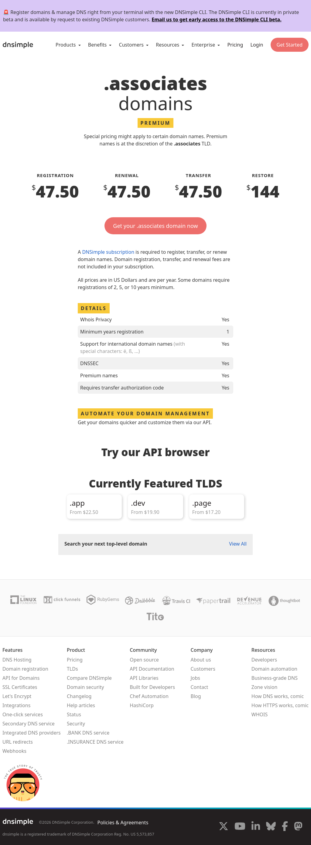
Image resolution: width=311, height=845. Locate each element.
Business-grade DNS (274, 678)
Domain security (85, 687)
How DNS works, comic (277, 696)
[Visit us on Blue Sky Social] (271, 827)
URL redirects (17, 742)
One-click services (22, 714)
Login (257, 44)
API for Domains (20, 678)
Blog (195, 696)
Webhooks (14, 751)
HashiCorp (142, 705)
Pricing (235, 44)
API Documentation (152, 668)
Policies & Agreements (122, 822)
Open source (144, 659)
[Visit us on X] (223, 827)
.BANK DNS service (88, 732)
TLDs (72, 668)
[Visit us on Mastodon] (298, 827)
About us (200, 659)
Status (74, 714)
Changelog (79, 696)
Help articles (81, 705)
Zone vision (264, 687)
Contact (199, 687)
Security (76, 723)
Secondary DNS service (28, 723)
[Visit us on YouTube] (239, 827)
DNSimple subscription (108, 252)
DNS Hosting (17, 659)
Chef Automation (149, 696)
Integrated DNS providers (31, 732)
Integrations (16, 705)
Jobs (195, 678)
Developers (264, 659)
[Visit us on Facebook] (285, 827)
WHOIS (259, 714)
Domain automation (274, 668)
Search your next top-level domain (105, 543)
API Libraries (144, 678)
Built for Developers (152, 687)
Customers (202, 668)
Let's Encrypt (16, 696)
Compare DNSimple (89, 678)
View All (238, 543)
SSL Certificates (19, 687)
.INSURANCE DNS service (95, 742)
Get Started (289, 44)
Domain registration (25, 668)
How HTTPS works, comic (280, 705)
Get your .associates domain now (155, 225)
